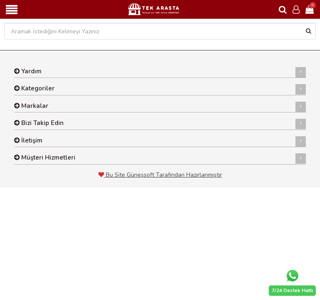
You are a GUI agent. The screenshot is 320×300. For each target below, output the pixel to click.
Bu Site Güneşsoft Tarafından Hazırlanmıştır (160, 175)
